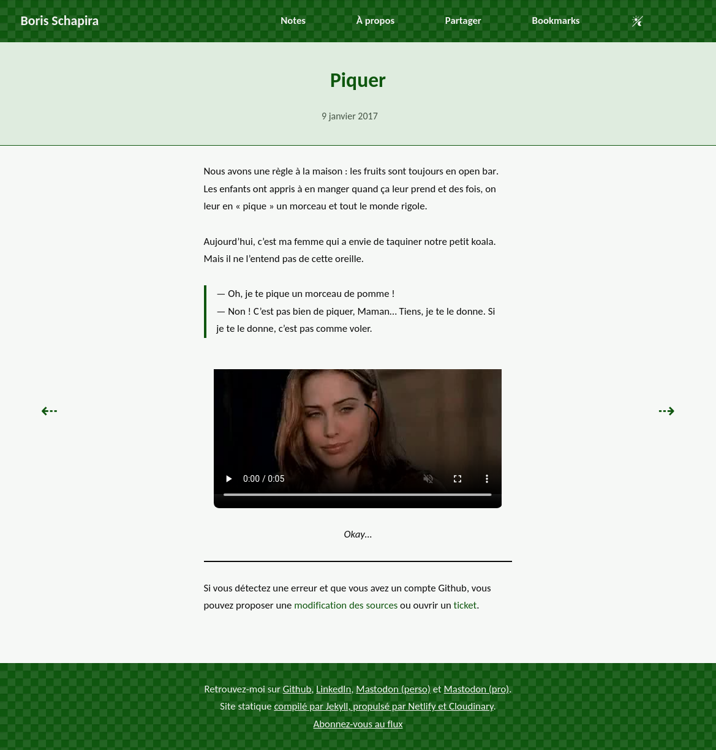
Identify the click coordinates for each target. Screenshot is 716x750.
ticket (465, 605)
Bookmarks (556, 20)
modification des (346, 605)
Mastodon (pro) (476, 688)
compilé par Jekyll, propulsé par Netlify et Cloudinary (383, 706)
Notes (293, 20)
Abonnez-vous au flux (358, 723)
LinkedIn (333, 688)
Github (297, 688)
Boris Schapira (60, 20)
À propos (375, 20)
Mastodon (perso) (393, 688)
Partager (463, 20)
